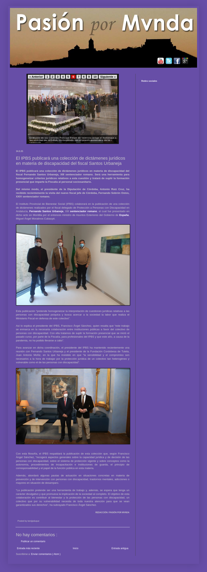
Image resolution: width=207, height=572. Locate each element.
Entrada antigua (119, 548)
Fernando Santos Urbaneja (46, 211)
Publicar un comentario (33, 541)
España (124, 215)
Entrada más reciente (28, 548)
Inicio (75, 548)
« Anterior (36, 76)
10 (95, 76)
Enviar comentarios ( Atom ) (46, 554)
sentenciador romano (83, 211)
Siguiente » (108, 76)
